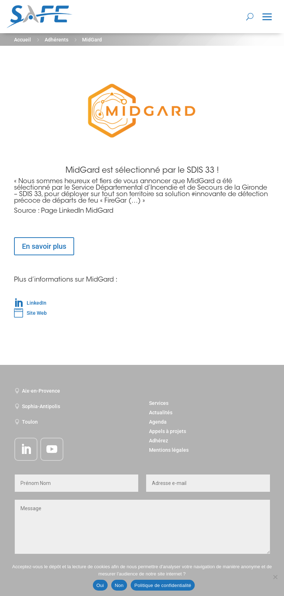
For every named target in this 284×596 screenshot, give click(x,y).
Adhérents (56, 40)
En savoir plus (44, 246)
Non (119, 585)
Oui (100, 585)
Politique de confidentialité (162, 585)
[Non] (275, 576)
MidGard (201, 181)
